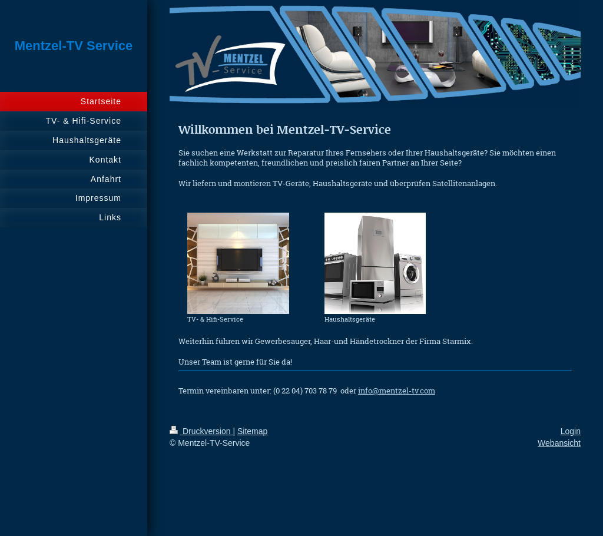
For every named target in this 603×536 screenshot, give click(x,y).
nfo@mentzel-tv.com (397, 390)
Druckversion (201, 431)
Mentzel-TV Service (74, 45)
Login (571, 431)
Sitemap (252, 431)
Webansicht (559, 443)
